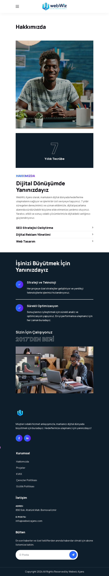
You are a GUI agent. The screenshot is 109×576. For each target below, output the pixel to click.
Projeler (20, 467)
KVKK (19, 474)
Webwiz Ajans (76, 571)
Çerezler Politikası (26, 480)
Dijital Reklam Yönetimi (54, 235)
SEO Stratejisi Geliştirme (54, 228)
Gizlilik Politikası (25, 486)
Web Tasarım (54, 241)
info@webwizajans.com (29, 521)
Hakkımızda (22, 461)
